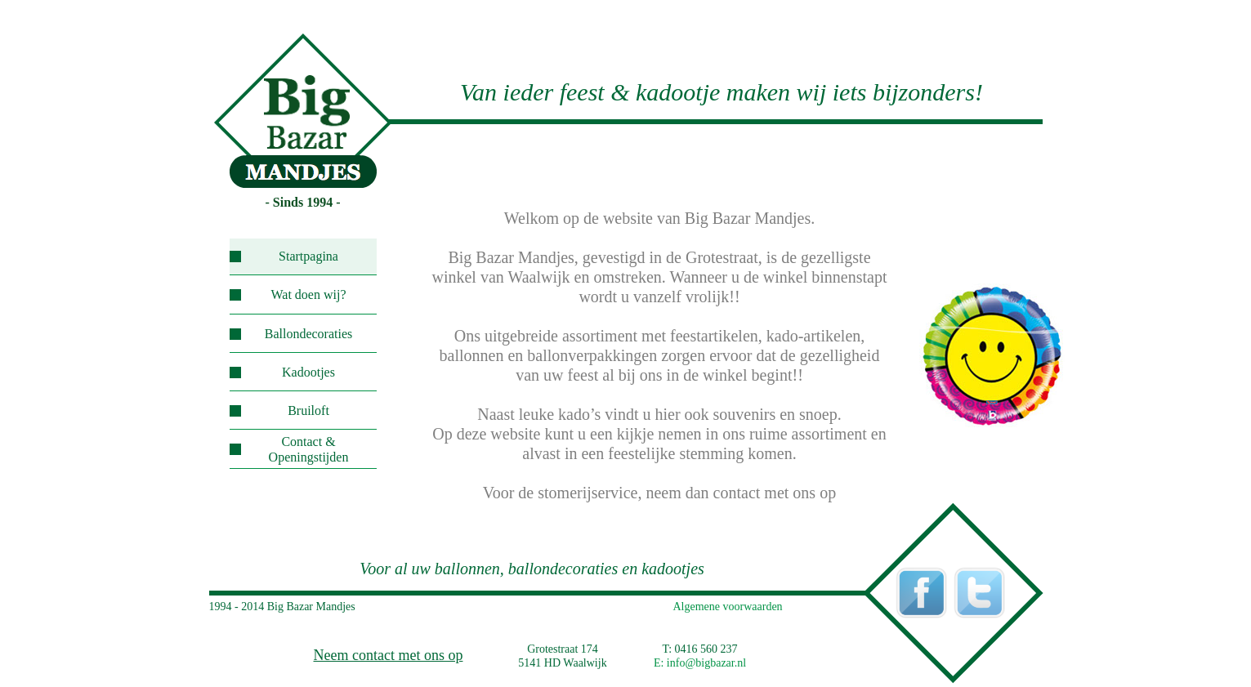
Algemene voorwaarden (728, 606)
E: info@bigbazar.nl (700, 663)
